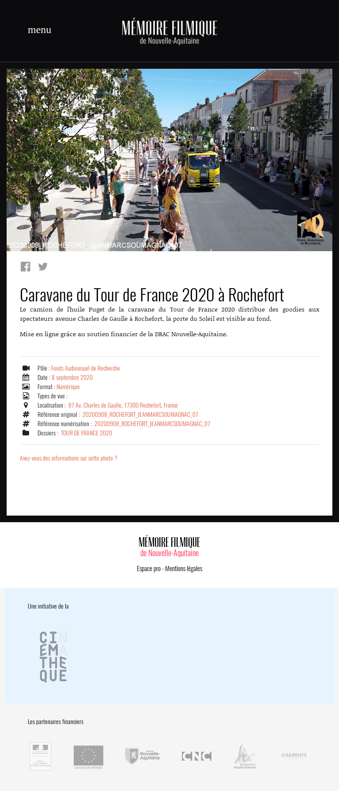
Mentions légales (183, 568)
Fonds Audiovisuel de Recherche (85, 368)
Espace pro (149, 568)
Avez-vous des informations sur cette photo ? (68, 458)
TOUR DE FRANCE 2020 (86, 433)
